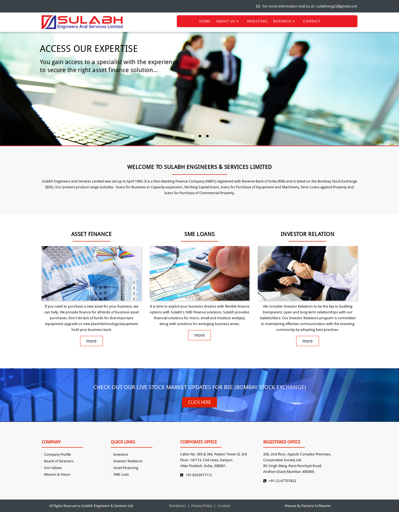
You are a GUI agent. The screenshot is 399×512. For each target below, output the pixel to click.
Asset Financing (125, 468)
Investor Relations (127, 461)
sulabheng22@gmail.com (336, 6)
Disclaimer (177, 506)
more (91, 341)
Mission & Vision (57, 474)
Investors (120, 454)
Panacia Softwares (316, 506)
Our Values (53, 468)
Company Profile (57, 454)
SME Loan (121, 474)
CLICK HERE (199, 402)
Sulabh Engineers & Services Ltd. (107, 506)
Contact (224, 506)
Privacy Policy (201, 506)
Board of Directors (59, 461)
